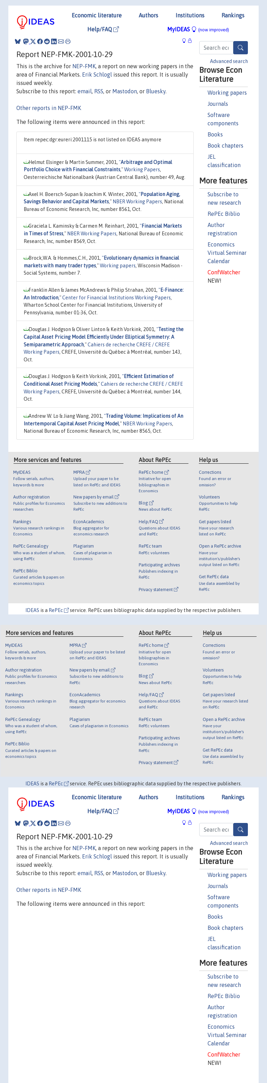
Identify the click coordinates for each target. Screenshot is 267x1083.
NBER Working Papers (137, 201)
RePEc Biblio (224, 214)
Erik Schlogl (97, 74)
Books (215, 134)
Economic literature (97, 15)
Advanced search (229, 61)
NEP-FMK (84, 66)
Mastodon (124, 91)
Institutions (190, 15)
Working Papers (142, 169)
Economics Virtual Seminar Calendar (227, 252)
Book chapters (225, 145)
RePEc (59, 610)
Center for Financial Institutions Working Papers (116, 297)
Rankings (232, 15)
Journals (218, 104)
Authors (148, 15)
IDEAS (32, 610)
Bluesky (155, 91)
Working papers (227, 92)
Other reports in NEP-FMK (48, 108)
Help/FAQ (103, 29)
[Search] (240, 47)
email (85, 91)
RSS (98, 91)
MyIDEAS (198, 29)
